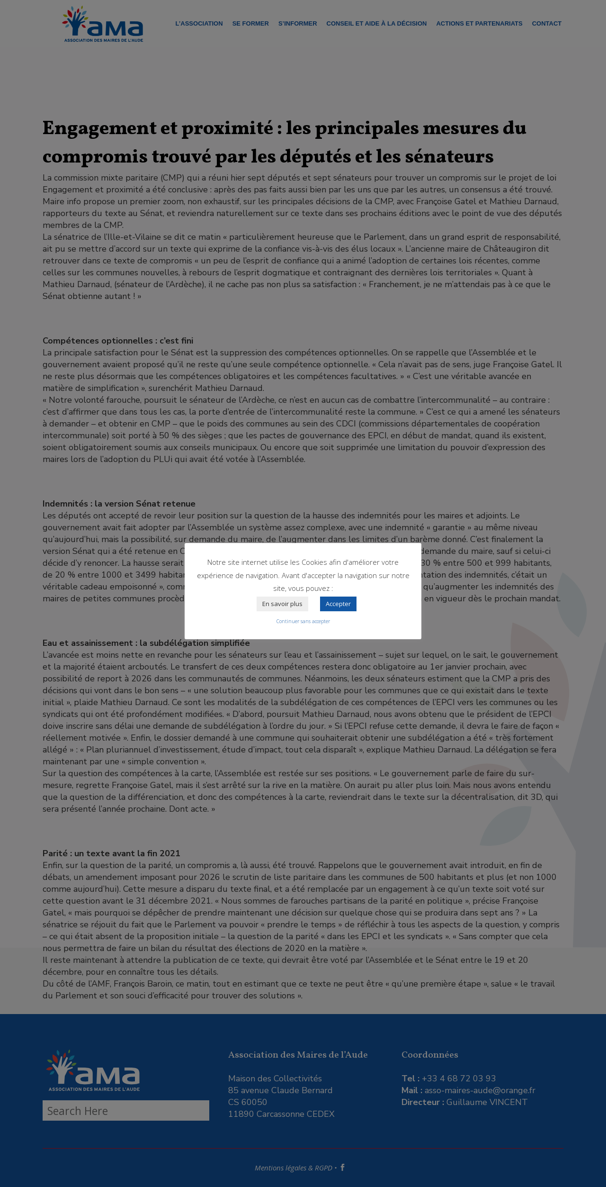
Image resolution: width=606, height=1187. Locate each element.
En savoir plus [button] (282, 603)
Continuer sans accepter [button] (303, 621)
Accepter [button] (338, 603)
